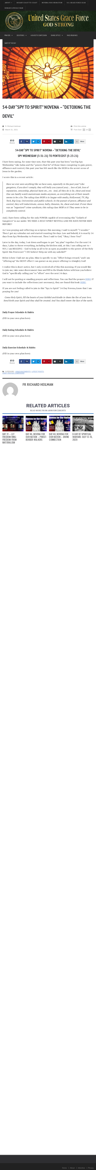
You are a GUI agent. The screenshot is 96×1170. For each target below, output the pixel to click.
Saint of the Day (10, 43)
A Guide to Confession (39, 35)
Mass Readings (72, 35)
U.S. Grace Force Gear (76, 3)
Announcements (23, 372)
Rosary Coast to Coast (27, 3)
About (72, 1168)
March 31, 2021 (10, 129)
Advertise (81, 1168)
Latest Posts (38, 372)
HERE (88, 279)
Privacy (91, 1168)
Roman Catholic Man (14, 8)
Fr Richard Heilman (11, 126)
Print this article (78, 126)
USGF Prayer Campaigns (13, 373)
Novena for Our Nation (52, 3)
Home (64, 1168)
